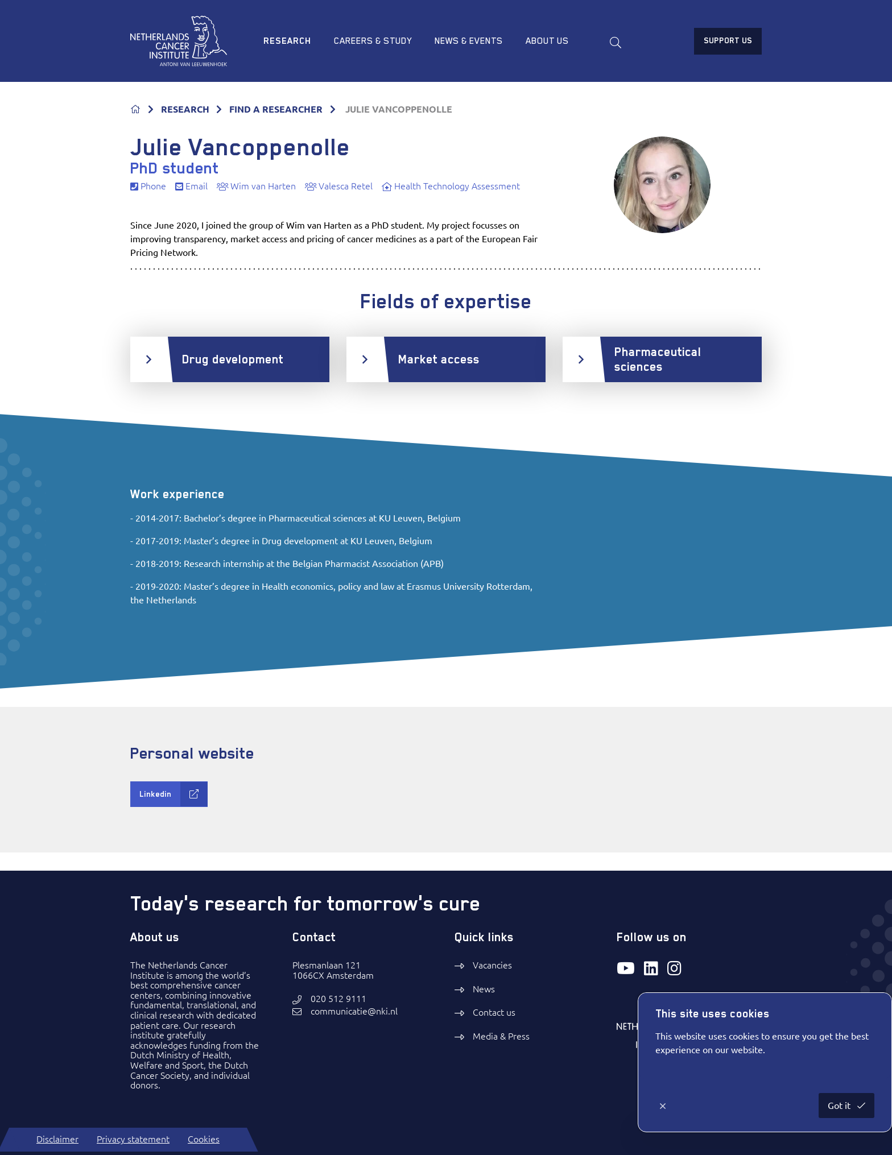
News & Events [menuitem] (469, 41)
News (484, 989)
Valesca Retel (339, 186)
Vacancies (492, 965)
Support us (728, 40)
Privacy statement (133, 1139)
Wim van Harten (256, 186)
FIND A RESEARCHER (276, 109)
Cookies (204, 1139)
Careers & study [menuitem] (373, 41)
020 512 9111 (338, 999)
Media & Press (501, 1036)
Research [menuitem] (287, 41)
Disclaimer (57, 1139)
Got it (840, 1105)
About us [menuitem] (547, 41)
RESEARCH (185, 109)
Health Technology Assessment (451, 186)
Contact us (494, 1012)
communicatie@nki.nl (354, 1011)
